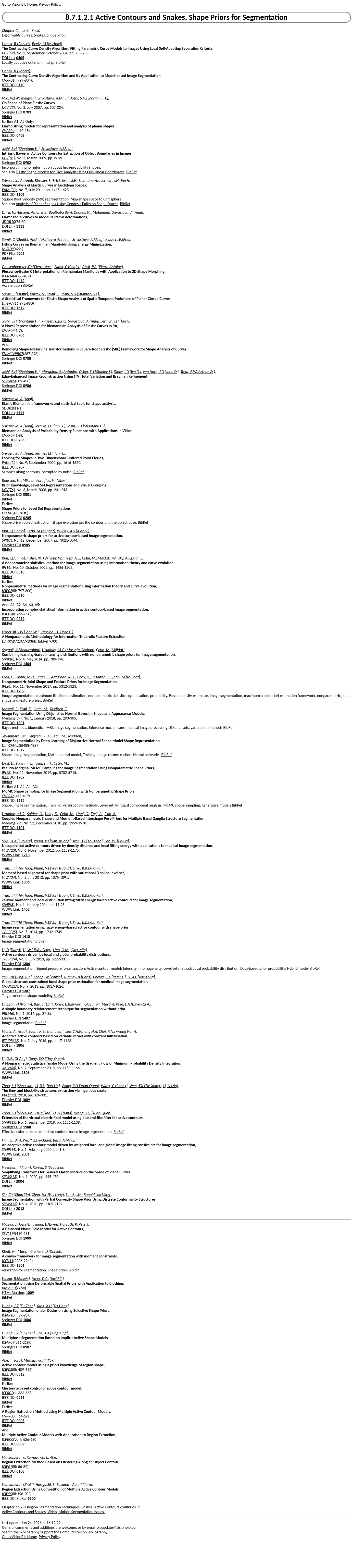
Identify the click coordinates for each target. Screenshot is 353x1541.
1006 (27, 1319)
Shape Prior (56, 35)
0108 (20, 1471)
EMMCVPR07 (12, 353)
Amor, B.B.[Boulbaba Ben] (51, 212)
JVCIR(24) (9, 959)
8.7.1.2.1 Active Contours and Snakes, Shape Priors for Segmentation (176, 17)
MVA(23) (9, 850)
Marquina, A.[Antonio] (59, 371)
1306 (25, 882)
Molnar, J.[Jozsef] (15, 1224)
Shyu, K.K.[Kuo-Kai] (17, 841)
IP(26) (6, 686)
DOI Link (8, 57)
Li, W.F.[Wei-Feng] (37, 949)
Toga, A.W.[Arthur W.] (198, 371)
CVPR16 (8, 796)
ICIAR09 (8, 1342)
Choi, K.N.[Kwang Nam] (117, 1031)
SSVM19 (8, 1233)
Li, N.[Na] (170, 1085)
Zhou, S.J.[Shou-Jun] (17, 1085)
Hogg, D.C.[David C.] (48, 1278)
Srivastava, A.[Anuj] (53, 98)
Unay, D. (83, 677)
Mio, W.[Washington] (19, 98)
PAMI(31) (9, 462)
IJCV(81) (8, 158)
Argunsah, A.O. (63, 677)
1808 (25, 1072)
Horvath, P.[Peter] (74, 1224)
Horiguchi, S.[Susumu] (53, 1484)
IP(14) (6, 567)
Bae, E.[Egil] (43, 1004)
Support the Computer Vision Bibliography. (74, 1532)
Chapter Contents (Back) (21, 30)
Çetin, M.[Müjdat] (41, 531)
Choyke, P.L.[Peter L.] (109, 977)
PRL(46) (8, 1013)
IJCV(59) (8, 53)
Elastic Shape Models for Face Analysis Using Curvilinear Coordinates (70, 172)
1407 (26, 1018)
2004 (20, 1181)
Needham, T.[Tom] (16, 1167)
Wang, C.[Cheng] (114, 1085)
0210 (20, 595)
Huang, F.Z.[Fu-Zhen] (18, 1306)
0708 (27, 358)
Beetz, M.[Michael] (47, 43)
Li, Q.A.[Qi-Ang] (14, 1058)
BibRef (60, 62)
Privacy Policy (49, 4)
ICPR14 (7, 276)
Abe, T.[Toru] (12, 1360)
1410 (26, 936)
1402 (25, 909)
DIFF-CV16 (10, 303)
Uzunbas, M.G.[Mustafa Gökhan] (68, 649)
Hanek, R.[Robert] (16, 43)
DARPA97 (9, 641)
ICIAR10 (8, 1315)
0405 (20, 57)
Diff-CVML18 (12, 745)
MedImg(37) (12, 718)
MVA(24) (9, 877)
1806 (20, 1045)
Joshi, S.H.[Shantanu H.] (89, 98)
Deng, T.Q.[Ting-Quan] (46, 1058)
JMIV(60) (9, 1068)
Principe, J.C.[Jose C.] (56, 632)
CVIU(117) (10, 986)
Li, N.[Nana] (62, 1113)
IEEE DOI (9, 85)
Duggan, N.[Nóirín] (17, 1004)
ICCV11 (7, 1260)
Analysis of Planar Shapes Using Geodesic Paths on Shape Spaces (67, 203)
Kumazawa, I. (37, 1457)
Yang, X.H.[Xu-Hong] (53, 1306)
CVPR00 (8, 1416)
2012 (20, 1208)
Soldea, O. (35, 813)
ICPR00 (7, 1439)
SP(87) (7, 540)
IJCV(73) (8, 107)
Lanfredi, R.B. (39, 736)
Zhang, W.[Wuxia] (48, 977)
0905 (20, 253)
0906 (27, 385)
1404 (27, 663)
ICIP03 (7, 614)
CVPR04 (8, 130)
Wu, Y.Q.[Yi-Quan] (37, 1140)
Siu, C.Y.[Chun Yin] (16, 1194)
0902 (27, 162)
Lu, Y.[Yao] (43, 1113)
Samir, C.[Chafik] (15, 239)
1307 (26, 991)
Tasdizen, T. (101, 677)
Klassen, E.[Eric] (47, 180)
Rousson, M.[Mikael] (18, 480)
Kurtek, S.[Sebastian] (49, 1167)
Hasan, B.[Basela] (16, 1278)
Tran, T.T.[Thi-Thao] (88, 841)
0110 (20, 85)
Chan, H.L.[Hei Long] (48, 1194)
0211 (20, 1397)
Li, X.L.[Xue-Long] (141, 977)
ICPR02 (7, 1393)
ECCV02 (8, 513)
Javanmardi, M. (14, 736)
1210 (25, 855)
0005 (20, 1420)
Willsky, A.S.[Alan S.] (73, 531)
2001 (25, 1154)
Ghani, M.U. (25, 677)
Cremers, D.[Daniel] (45, 1251)
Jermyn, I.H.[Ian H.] (116, 180)
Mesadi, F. (10, 709)
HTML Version (13, 1292)
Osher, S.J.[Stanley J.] (95, 371)
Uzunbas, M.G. (13, 813)
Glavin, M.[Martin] (99, 1004)
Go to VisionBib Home (19, 4)
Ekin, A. (110, 813)
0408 (20, 135)
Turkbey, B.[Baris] (77, 977)
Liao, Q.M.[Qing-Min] (70, 949)
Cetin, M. (41, 709)
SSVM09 (8, 381)
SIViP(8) (8, 659)
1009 (30, 1292)
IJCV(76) (8, 489)
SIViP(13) (9, 1122)
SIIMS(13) (9, 1176)
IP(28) (6, 772)
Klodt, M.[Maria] (15, 1251)
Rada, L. (43, 677)
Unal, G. (82, 813)
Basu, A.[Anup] (64, 1140)
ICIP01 (7, 1466)
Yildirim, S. (24, 763)
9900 (32, 1498)
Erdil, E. (8, 677)
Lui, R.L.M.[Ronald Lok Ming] (89, 1194)
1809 (26, 1099)
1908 (27, 1127)
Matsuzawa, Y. (13, 1457)
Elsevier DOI (11, 545)
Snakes (39, 35)
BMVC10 (9, 1288)
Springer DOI (12, 112)
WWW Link (11, 855)
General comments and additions (28, 1527)
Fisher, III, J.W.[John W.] (45, 558)
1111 (20, 226)
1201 (20, 1265)
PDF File (8, 253)
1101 (20, 827)
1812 (20, 750)
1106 (20, 194)
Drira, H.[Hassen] (15, 212)
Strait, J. (53, 294)
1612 (20, 308)
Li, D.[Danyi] (11, 949)
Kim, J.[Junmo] (13, 531)
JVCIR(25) (9, 932)
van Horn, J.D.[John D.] (161, 371)
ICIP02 (7, 590)
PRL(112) (9, 1095)
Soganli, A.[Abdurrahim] (21, 649)
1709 (20, 691)
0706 (20, 335)
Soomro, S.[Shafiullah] (45, 1031)
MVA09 (8, 249)
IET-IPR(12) (10, 1040)
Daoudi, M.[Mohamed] (92, 212)
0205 (27, 517)
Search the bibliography (20, 1532)
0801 (27, 494)
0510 (20, 572)
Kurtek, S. (37, 294)
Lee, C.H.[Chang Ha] (81, 1031)
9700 (53, 641)
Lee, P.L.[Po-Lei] (116, 841)
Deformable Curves (17, 35)
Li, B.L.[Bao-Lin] (47, 1085)
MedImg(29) (12, 823)
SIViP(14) (9, 1149)
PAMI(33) (9, 189)
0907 (20, 467)
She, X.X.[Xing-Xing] (52, 1333)
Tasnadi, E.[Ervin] (44, 1224)
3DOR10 (8, 221)
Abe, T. (55, 1457)
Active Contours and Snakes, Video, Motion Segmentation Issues (53, 1511)
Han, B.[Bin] (11, 1140)
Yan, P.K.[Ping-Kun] (17, 977)
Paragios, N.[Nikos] (51, 480)
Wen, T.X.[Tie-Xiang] (145, 1085)
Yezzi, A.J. (72, 558)
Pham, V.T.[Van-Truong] (52, 841)
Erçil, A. (96, 813)
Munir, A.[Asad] (14, 1031)
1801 (20, 723)
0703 (27, 112)
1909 (20, 777)
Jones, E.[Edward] (68, 1004)
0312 (20, 618)
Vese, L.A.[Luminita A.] (133, 1004)
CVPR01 (8, 80)
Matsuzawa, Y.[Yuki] (40, 1360)
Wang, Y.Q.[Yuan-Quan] (80, 1085)
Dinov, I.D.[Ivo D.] (127, 371)
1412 (20, 280)
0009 (20, 1444)
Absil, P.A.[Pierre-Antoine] (50, 239)
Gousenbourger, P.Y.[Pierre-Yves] (27, 266)
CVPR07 (8, 330)
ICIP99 (7, 1493)
